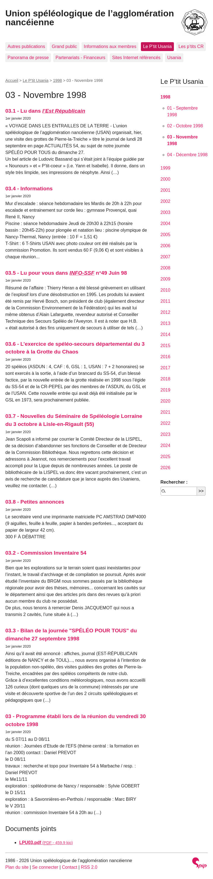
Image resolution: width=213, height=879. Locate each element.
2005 (166, 234)
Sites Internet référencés (136, 57)
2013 (166, 323)
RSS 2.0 (89, 867)
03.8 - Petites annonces (34, 502)
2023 (166, 434)
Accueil (11, 80)
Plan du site (17, 867)
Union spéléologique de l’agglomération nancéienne (89, 17)
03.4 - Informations (29, 188)
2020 (166, 401)
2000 (166, 179)
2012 (166, 312)
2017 (166, 367)
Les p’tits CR (191, 46)
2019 (166, 390)
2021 (166, 412)
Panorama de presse (28, 57)
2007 (166, 256)
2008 (166, 268)
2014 (166, 334)
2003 (166, 212)
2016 (166, 356)
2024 (166, 445)
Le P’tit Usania (157, 46)
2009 (166, 279)
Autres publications (26, 46)
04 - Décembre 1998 (187, 154)
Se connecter (45, 867)
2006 (166, 245)
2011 (166, 301)
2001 (166, 190)
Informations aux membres (110, 46)
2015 (166, 345)
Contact (69, 867)
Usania (174, 57)
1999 (166, 168)
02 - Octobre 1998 (185, 125)
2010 (166, 290)
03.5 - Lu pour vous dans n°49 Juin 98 (66, 273)
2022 (166, 423)
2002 (166, 201)
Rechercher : (174, 482)
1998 (57, 80)
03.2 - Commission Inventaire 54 (45, 553)
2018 (166, 379)
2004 (166, 223)
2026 (166, 467)
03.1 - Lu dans (45, 111)
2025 (166, 456)
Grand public (64, 46)
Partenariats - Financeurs (80, 57)
